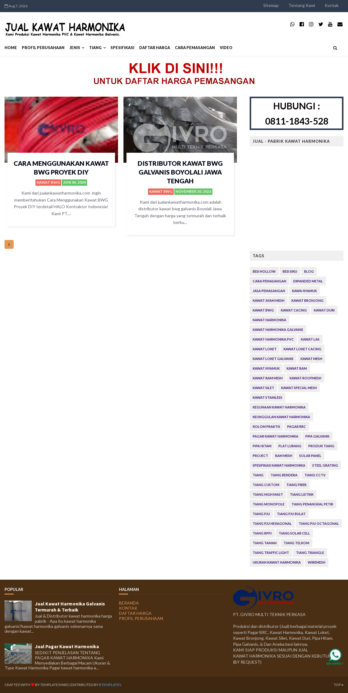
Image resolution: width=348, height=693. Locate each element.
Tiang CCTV (315, 475)
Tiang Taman (265, 543)
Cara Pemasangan (269, 281)
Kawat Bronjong (307, 300)
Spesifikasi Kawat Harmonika (279, 465)
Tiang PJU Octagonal (319, 523)
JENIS (74, 47)
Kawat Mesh (311, 359)
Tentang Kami (301, 5)
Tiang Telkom (296, 543)
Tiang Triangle (310, 553)
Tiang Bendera (284, 475)
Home (11, 47)
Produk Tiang (321, 446)
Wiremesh (316, 562)
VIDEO (226, 47)
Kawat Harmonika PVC (273, 339)
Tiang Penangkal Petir (312, 504)
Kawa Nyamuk (304, 291)
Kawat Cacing (294, 310)
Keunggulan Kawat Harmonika (281, 417)
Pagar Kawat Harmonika (275, 436)
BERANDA (129, 602)
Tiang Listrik (302, 494)
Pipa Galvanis (317, 436)
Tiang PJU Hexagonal (272, 523)
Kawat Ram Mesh (268, 378)
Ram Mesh (283, 456)
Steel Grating (325, 465)
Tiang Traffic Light (271, 553)
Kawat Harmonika (269, 320)
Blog (309, 271)
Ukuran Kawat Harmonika (277, 562)
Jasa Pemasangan (269, 291)
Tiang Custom (266, 485)
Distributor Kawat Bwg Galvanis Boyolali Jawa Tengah (180, 172)
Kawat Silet (263, 388)
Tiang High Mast (268, 494)
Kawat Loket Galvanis (273, 359)
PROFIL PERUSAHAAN (43, 47)
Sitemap (271, 5)
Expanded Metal (308, 281)
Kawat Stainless (267, 397)
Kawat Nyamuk (266, 368)
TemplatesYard (54, 684)
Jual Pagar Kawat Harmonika (67, 646)
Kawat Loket (265, 349)
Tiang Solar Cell (294, 533)
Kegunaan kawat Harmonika (279, 407)
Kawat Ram (297, 368)
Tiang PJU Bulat (291, 514)
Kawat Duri (324, 310)
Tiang (95, 47)
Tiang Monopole (268, 504)
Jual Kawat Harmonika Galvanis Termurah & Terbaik (70, 607)
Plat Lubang (289, 446)
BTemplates (110, 684)
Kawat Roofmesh (305, 378)
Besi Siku (290, 271)
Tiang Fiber (296, 485)
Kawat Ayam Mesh (268, 300)
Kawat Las (310, 339)
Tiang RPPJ (262, 533)
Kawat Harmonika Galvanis (278, 330)
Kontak (332, 5)
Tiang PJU (261, 514)
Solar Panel (310, 456)
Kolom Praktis (266, 426)
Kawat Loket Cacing (302, 349)
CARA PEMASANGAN (195, 47)
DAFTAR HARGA (154, 47)
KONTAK (128, 608)
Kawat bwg (48, 182)
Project (260, 456)
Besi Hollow (264, 271)
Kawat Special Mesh (299, 388)
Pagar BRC (296, 426)
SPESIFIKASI (122, 47)
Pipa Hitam (262, 446)
